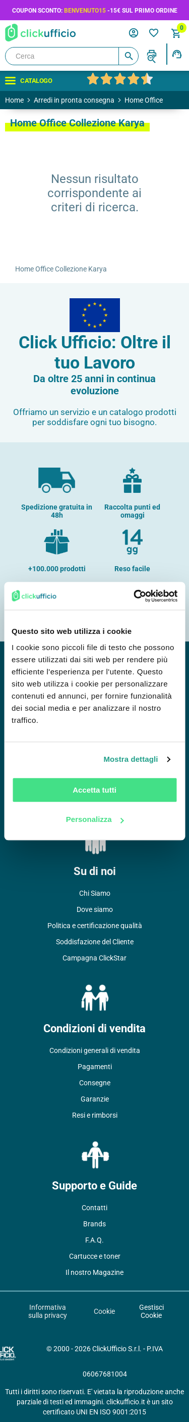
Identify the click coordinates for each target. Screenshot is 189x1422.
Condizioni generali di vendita (94, 1050)
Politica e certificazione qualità (94, 926)
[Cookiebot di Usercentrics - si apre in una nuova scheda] (134, 596)
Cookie (104, 1311)
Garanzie (95, 1099)
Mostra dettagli (130, 759)
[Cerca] (72, 56)
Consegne (94, 1083)
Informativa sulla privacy (47, 1311)
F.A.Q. (94, 1240)
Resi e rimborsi (94, 1115)
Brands (94, 1224)
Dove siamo (95, 909)
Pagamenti (95, 1067)
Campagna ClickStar (94, 958)
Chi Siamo (94, 893)
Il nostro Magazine (94, 1272)
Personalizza (95, 819)
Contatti (94, 1208)
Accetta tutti (94, 790)
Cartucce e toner (94, 1256)
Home (14, 100)
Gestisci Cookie (151, 1311)
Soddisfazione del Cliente (95, 942)
